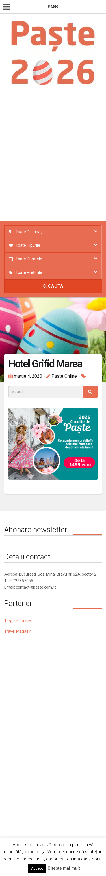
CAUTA (53, 286)
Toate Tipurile (28, 245)
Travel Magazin (18, 631)
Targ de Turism (17, 621)
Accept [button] (37, 868)
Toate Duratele (29, 259)
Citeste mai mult (63, 868)
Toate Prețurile (29, 272)
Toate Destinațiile (31, 232)
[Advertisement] (53, 157)
